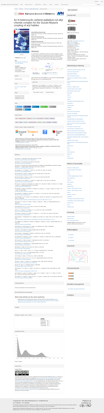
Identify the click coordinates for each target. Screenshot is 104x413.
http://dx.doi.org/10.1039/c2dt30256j (22, 234)
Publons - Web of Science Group (74, 188)
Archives (21, 8)
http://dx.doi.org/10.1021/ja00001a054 (23, 171)
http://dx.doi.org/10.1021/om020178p (23, 204)
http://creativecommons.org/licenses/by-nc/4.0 (25, 380)
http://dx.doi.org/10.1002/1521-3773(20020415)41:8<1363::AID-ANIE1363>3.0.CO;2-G (33, 199)
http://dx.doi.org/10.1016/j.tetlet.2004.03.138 (24, 227)
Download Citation (50, 92)
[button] (19, 107)
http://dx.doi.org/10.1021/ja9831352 (22, 214)
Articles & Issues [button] (29, 4)
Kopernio (39, 122)
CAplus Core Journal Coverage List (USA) (76, 69)
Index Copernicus (71, 152)
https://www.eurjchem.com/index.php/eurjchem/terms (47, 378)
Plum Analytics (70, 182)
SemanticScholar (32, 122)
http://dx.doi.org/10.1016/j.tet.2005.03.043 (24, 266)
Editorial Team (38, 4)
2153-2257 (72, 43)
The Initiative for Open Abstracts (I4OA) (75, 198)
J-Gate (68, 84)
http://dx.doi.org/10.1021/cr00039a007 (23, 163)
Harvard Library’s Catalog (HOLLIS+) (75, 128)
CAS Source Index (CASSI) (73, 71)
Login (102, 1)
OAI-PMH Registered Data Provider (74, 176)
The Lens (47, 118)
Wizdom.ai (69, 154)
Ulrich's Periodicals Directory (73, 75)
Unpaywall (69, 196)
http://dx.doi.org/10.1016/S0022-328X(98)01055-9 (25, 159)
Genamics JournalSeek (72, 113)
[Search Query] (89, 4)
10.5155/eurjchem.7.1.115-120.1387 (23, 149)
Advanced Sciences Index (72, 140)
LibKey (20, 122)
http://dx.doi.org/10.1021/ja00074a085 (23, 211)
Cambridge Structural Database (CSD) (75, 101)
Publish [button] (45, 4)
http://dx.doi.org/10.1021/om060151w (23, 259)
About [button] (51, 4)
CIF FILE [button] (21, 54)
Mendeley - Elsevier (71, 194)
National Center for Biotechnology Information (77, 132)
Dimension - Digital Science (73, 86)
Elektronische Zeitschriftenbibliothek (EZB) (76, 134)
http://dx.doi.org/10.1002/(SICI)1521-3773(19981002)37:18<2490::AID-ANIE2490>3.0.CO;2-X (35, 219)
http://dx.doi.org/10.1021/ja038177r (22, 207)
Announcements (64, 4)
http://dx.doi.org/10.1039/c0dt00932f (22, 238)
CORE (68, 95)
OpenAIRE (69, 93)
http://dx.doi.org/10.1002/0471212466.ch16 (24, 168)
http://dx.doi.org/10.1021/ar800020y (22, 248)
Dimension (52, 118)
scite (17, 118)
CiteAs (34, 118)
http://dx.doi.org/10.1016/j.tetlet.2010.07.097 (24, 241)
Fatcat (68, 149)
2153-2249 (72, 42)
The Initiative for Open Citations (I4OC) (75, 200)
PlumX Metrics (40, 118)
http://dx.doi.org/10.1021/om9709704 (23, 253)
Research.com (70, 145)
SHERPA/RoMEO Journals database (75, 119)
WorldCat (26, 122)
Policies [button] (57, 4)
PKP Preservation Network (73, 220)
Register (96, 1)
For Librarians (71, 240)
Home (21, 4)
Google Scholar (22, 118)
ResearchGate (70, 158)
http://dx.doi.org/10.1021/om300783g (23, 224)
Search (98, 4)
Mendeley (49, 122)
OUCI (17, 122)
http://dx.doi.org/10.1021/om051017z (23, 244)
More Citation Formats (38, 92)
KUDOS (69, 180)
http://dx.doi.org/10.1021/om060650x (23, 231)
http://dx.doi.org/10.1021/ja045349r (22, 194)
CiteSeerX (69, 107)
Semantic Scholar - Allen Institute (74, 88)
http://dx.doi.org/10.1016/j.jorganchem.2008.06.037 (26, 262)
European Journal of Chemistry (9, 4)
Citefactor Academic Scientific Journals (75, 121)
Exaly (68, 156)
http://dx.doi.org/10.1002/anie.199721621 (24, 175)
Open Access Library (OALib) (73, 111)
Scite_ (68, 147)
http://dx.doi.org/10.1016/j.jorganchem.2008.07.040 (26, 271)
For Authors (70, 237)
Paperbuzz (29, 118)
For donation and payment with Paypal (76, 288)
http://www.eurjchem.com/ (78, 40)
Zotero (44, 122)
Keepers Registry (71, 216)
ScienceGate (70, 103)
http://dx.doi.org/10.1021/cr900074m (22, 178)
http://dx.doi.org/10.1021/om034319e (23, 186)
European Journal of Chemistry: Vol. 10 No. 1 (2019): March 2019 (32, 302)
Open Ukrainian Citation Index (73, 91)
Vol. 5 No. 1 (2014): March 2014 (31, 8)
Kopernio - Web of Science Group (74, 190)
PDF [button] (21, 51)
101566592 (76, 46)
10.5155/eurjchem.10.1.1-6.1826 (22, 142)
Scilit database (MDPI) (72, 73)
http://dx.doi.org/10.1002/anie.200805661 (24, 277)
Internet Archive (70, 218)
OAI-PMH (55, 122)
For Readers (71, 234)
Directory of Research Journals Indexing (75, 130)
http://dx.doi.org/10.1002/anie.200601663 (24, 181)
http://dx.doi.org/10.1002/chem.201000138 (24, 191)
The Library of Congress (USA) (73, 126)
